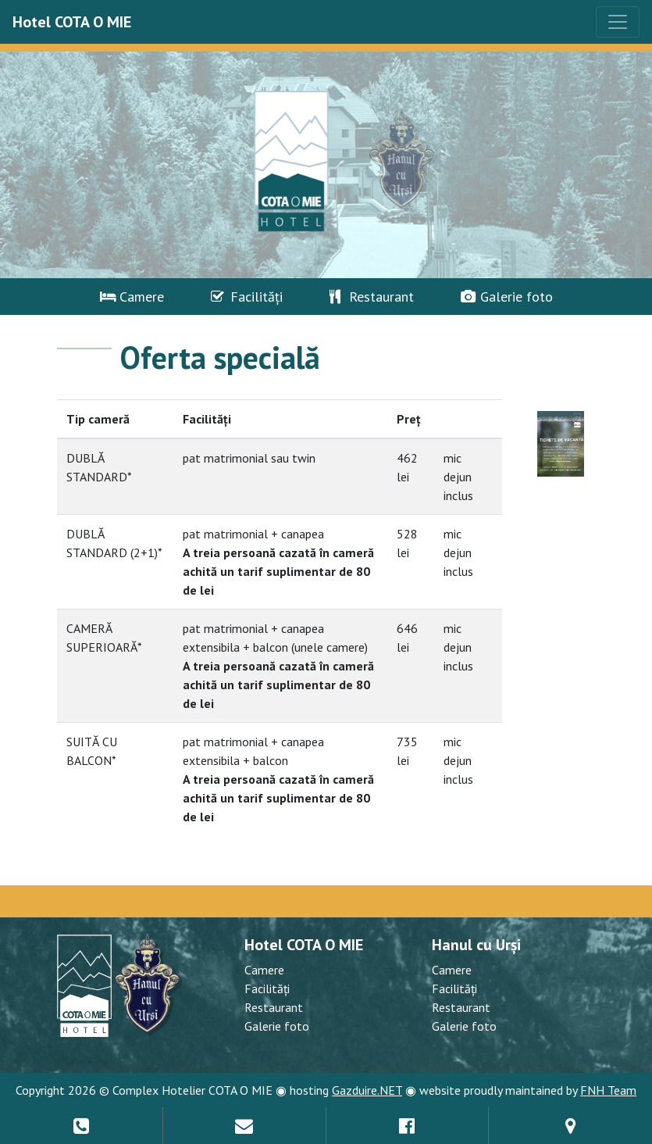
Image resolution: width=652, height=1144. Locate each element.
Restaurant (372, 297)
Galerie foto (507, 297)
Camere (132, 297)
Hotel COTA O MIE (71, 22)
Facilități (247, 297)
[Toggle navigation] (618, 22)
